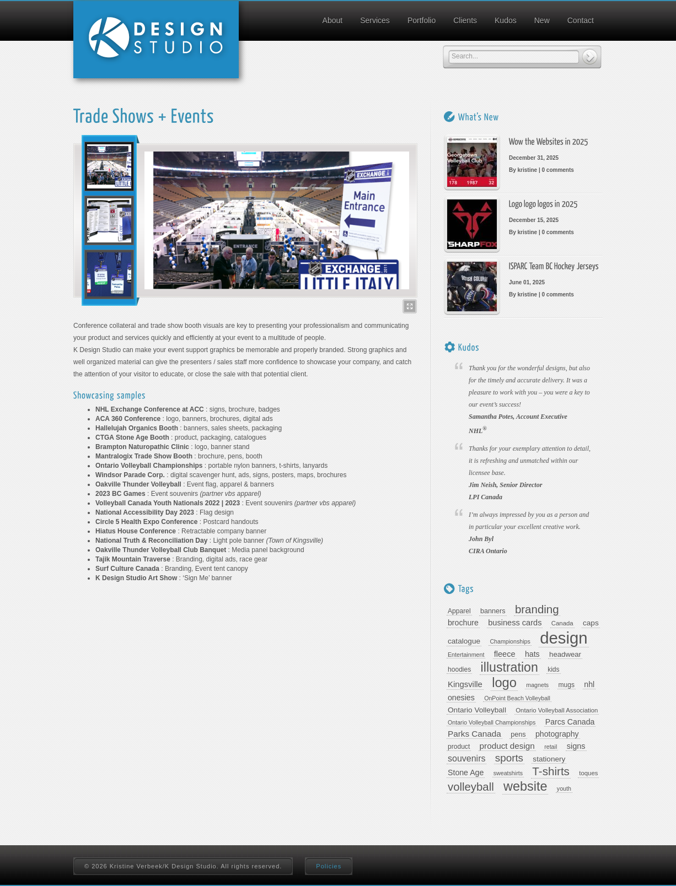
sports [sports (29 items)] (509, 758)
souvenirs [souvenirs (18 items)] (466, 758)
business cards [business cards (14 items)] (514, 622)
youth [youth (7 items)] (564, 788)
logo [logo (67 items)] (504, 683)
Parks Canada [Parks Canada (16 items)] (474, 733)
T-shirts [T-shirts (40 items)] (551, 771)
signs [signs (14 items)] (576, 746)
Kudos (506, 20)
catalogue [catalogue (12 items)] (464, 641)
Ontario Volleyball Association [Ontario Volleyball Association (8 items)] (557, 710)
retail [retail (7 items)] (550, 746)
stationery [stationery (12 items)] (549, 759)
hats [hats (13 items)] (532, 654)
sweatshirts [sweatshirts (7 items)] (508, 773)
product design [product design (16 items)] (507, 745)
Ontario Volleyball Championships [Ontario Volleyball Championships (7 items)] (491, 722)
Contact (580, 20)
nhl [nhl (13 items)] (589, 684)
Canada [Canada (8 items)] (562, 623)
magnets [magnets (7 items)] (537, 685)
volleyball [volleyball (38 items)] (471, 787)
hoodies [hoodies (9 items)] (459, 669)
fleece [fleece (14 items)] (505, 654)
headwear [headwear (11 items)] (565, 654)
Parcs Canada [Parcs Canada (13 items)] (570, 721)
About (333, 20)
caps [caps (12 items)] (591, 623)
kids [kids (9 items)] (553, 669)
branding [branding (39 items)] (537, 609)
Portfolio (421, 20)
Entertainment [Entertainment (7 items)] (466, 654)
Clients (465, 20)
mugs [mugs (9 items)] (567, 685)
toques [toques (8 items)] (588, 773)
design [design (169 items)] (563, 638)
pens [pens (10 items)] (518, 734)
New (542, 20)
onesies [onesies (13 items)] (461, 697)
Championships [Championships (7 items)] (510, 641)
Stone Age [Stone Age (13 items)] (466, 772)
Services (375, 20)
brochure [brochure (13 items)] (463, 622)
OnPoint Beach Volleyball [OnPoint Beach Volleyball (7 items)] (517, 698)
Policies (328, 866)
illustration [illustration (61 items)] (509, 667)
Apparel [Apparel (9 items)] (459, 611)
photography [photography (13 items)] (557, 734)
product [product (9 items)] (459, 746)
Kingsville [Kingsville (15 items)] (465, 684)
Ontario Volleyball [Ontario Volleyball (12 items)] (477, 710)
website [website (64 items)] (525, 786)
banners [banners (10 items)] (493, 611)
